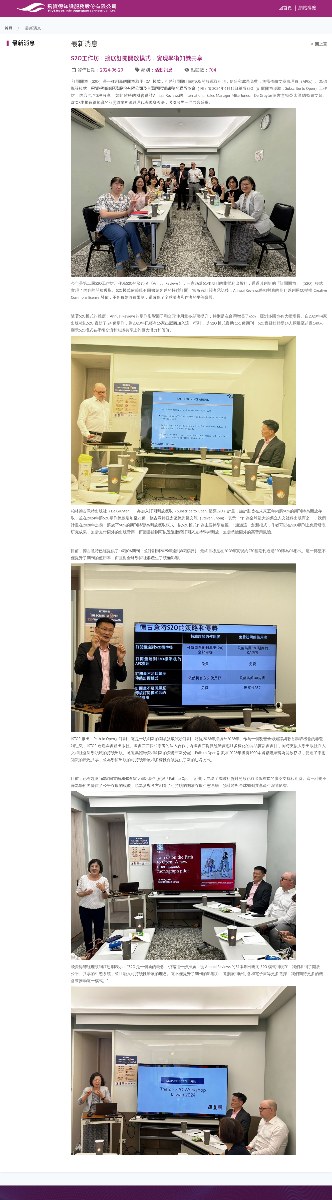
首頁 (9, 28)
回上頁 (319, 44)
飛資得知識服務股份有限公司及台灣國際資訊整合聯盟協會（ (145, 88)
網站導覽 (307, 7)
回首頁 (285, 7)
